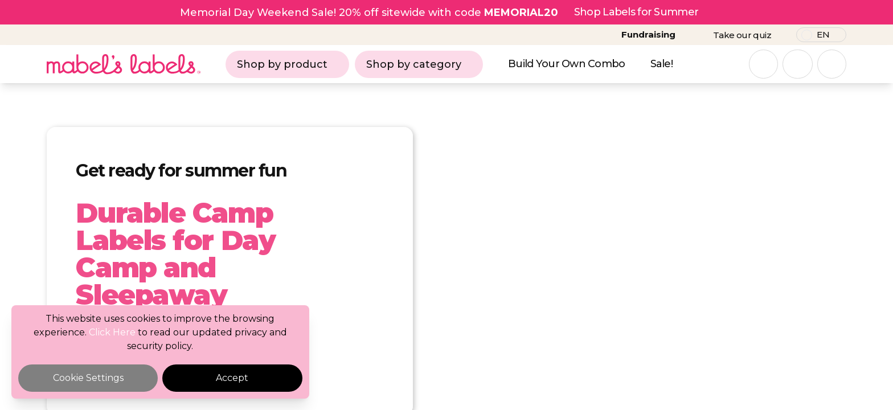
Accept (232, 377)
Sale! (661, 64)
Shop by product (287, 64)
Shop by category (419, 64)
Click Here (112, 332)
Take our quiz (742, 35)
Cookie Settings (88, 377)
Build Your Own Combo (566, 64)
